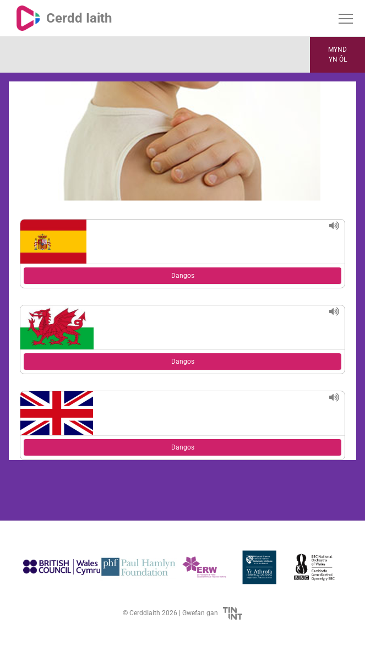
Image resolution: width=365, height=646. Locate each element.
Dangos (182, 276)
